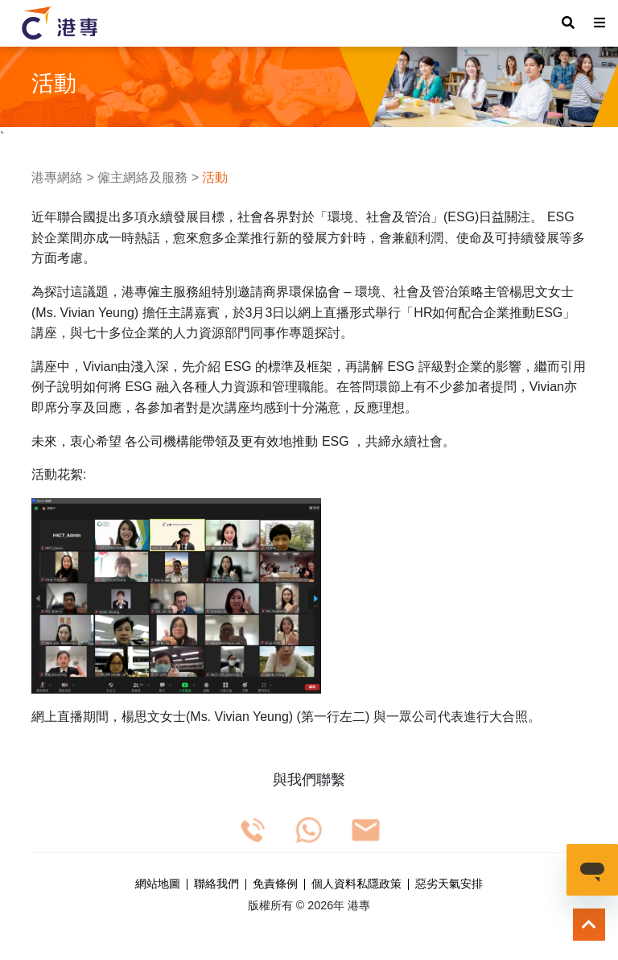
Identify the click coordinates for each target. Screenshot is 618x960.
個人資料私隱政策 (356, 884)
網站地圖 (157, 884)
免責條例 (275, 884)
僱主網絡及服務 (142, 177)
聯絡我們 (216, 884)
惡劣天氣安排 (449, 884)
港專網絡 (57, 177)
